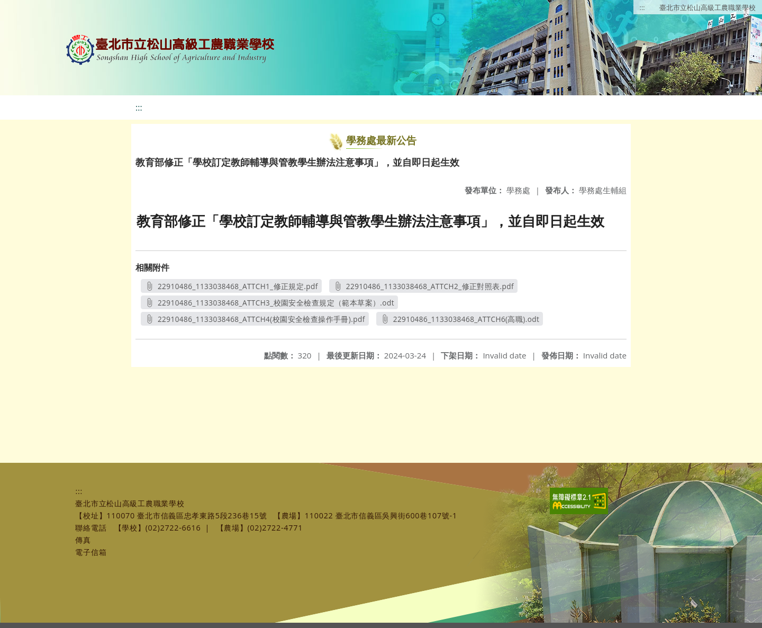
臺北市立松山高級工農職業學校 (707, 7)
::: (642, 7)
